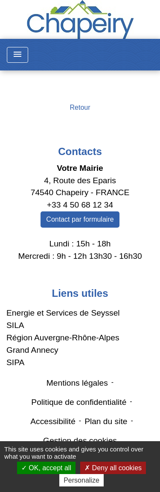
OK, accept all (46, 468)
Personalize (81, 480)
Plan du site (105, 421)
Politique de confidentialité (78, 402)
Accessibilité (53, 421)
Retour (80, 107)
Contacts (80, 151)
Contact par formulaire (79, 219)
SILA (15, 325)
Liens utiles (80, 293)
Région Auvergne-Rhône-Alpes (62, 337)
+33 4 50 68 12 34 (80, 204)
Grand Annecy (32, 350)
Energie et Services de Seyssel (63, 312)
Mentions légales (77, 382)
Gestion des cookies (80, 440)
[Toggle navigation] (17, 55)
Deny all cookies (113, 468)
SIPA (15, 362)
